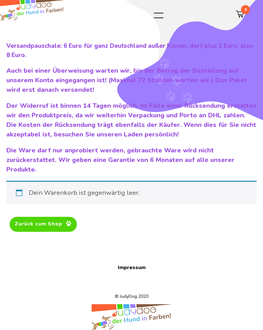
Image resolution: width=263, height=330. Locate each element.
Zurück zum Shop (39, 223)
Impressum (132, 267)
